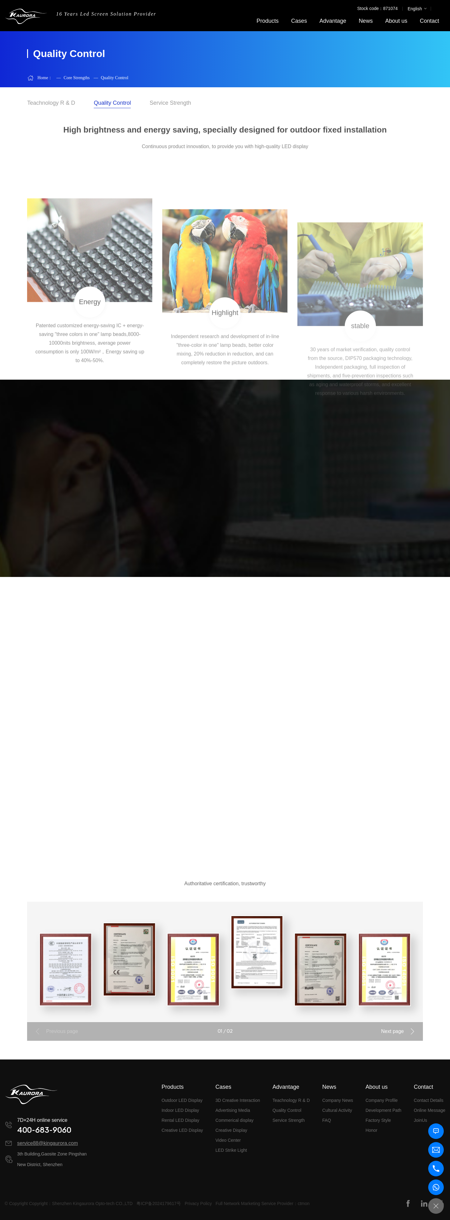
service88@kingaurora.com (47, 1143)
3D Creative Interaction (238, 1100)
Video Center (228, 1140)
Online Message (429, 1110)
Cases (299, 21)
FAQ (326, 1120)
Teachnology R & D (291, 1100)
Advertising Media (233, 1110)
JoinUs (420, 1120)
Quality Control (111, 77)
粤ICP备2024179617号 (158, 1203)
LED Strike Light (231, 1150)
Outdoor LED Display (182, 1100)
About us (396, 21)
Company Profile (382, 1100)
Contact (429, 21)
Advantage (333, 21)
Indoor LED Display (180, 1110)
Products (268, 21)
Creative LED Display (182, 1130)
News (366, 21)
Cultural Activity (337, 1110)
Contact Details (428, 1100)
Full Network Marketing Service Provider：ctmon (263, 1203)
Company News (337, 1100)
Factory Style (378, 1120)
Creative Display (231, 1130)
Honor (371, 1130)
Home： (44, 77)
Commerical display (234, 1120)
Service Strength (288, 1120)
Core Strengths (73, 77)
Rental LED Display (180, 1120)
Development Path (383, 1110)
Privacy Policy (198, 1203)
